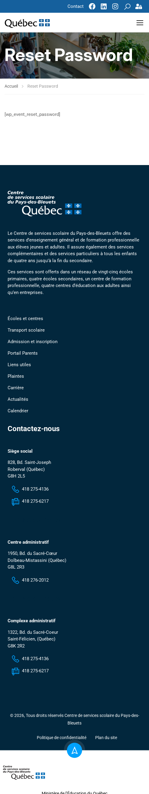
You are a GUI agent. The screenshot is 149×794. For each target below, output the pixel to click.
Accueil (11, 85)
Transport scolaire (26, 331)
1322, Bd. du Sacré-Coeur (33, 633)
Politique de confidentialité (61, 738)
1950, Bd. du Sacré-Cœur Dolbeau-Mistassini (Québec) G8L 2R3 (37, 561)
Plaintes (16, 377)
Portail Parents (23, 354)
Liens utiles (19, 365)
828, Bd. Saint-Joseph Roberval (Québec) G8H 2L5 (29, 470)
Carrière (16, 388)
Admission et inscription (32, 342)
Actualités (18, 400)
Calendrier (18, 411)
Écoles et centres (25, 319)
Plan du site (106, 738)
